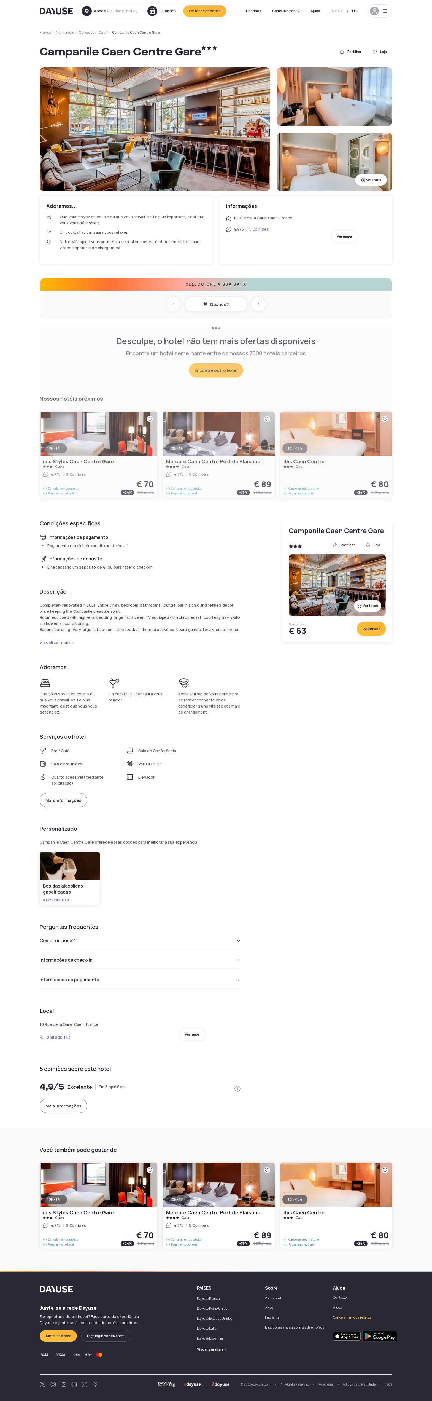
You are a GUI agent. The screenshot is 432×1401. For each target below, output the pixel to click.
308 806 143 (55, 1037)
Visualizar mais (57, 642)
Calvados (86, 32)
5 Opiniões (259, 229)
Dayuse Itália (207, 1328)
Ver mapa (344, 236)
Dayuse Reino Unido (212, 1308)
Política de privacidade (359, 1384)
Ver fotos (371, 180)
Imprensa (272, 1317)
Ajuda (315, 11)
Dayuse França (208, 1298)
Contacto (340, 1297)
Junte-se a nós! (58, 1335)
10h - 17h (54, 1199)
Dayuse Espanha (210, 1338)
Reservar (371, 629)
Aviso (269, 1307)
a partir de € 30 (58, 900)
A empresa (273, 1297)
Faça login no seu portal (106, 1335)
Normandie (65, 32)
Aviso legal (326, 1384)
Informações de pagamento (140, 980)
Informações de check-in (140, 960)
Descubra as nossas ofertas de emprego (294, 1327)
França (45, 32)
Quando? (216, 304)
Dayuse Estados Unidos (214, 1318)
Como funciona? (285, 11)
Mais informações (63, 800)
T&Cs (388, 1384)
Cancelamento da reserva (352, 1317)
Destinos (253, 11)
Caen (103, 32)
